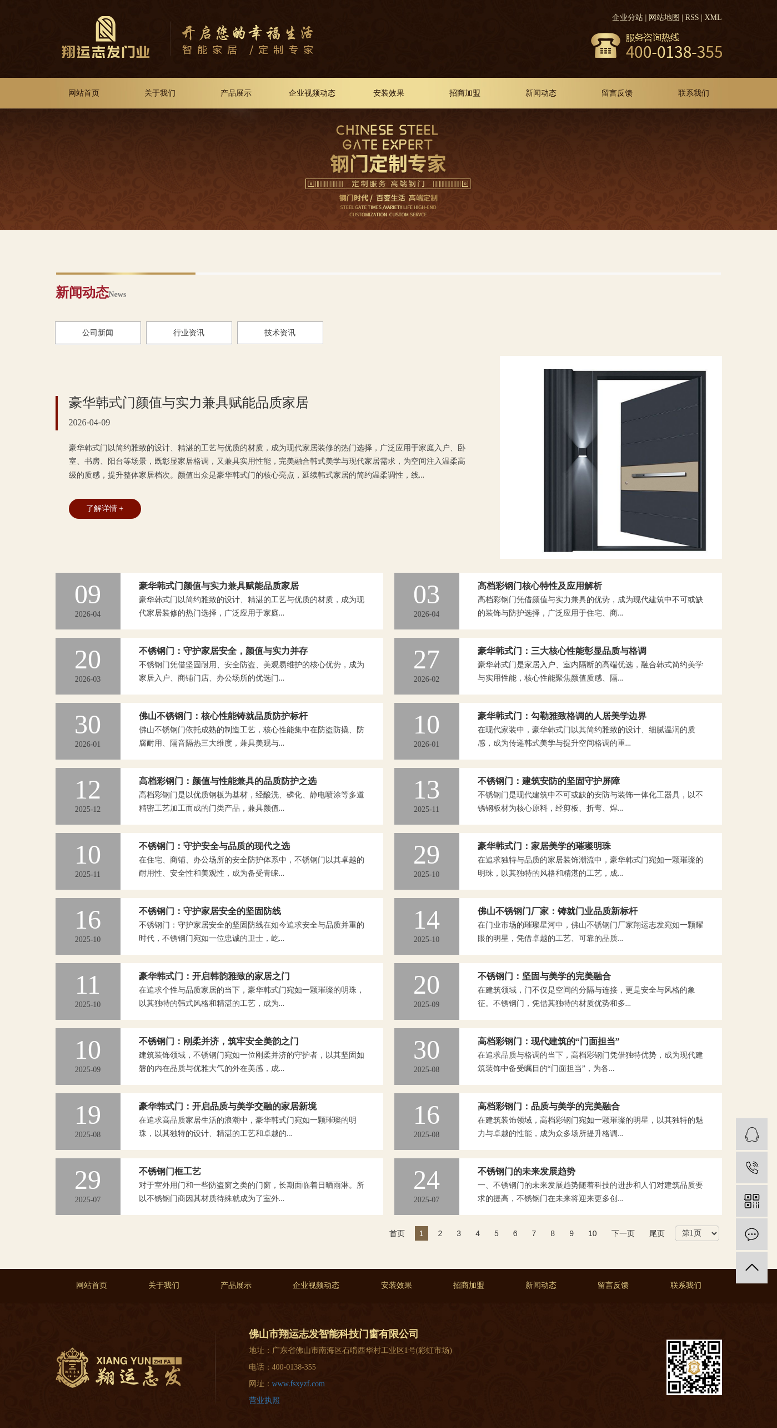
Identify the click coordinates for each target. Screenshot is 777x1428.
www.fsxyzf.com (298, 1384)
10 (592, 1233)
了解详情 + (104, 508)
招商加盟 (464, 93)
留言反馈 (617, 93)
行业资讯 (188, 333)
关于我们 (160, 93)
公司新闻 (97, 333)
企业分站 (627, 17)
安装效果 (388, 93)
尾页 (657, 1233)
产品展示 (236, 93)
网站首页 (83, 93)
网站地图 (664, 17)
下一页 (623, 1233)
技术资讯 (279, 333)
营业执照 (264, 1400)
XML (712, 17)
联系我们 (693, 93)
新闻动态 (541, 93)
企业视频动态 (312, 93)
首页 (397, 1233)
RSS (692, 17)
